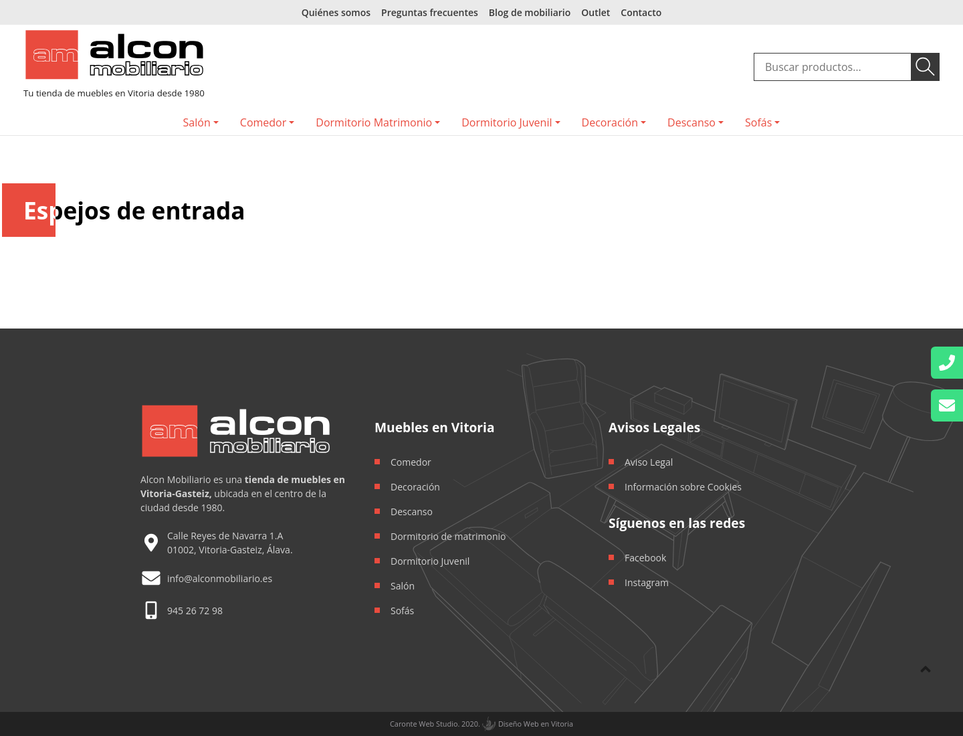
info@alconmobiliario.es (219, 578)
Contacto (641, 12)
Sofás (758, 122)
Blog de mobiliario (529, 12)
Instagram (647, 582)
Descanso (691, 122)
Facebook (645, 557)
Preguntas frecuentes (429, 12)
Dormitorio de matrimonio (448, 536)
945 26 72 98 (195, 610)
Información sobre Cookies (683, 486)
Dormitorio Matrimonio (374, 122)
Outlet (595, 12)
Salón (197, 122)
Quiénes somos (336, 12)
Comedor (263, 122)
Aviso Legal (649, 462)
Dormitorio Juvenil (506, 122)
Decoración (610, 122)
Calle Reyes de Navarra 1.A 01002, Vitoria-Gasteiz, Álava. (230, 542)
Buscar (926, 67)
